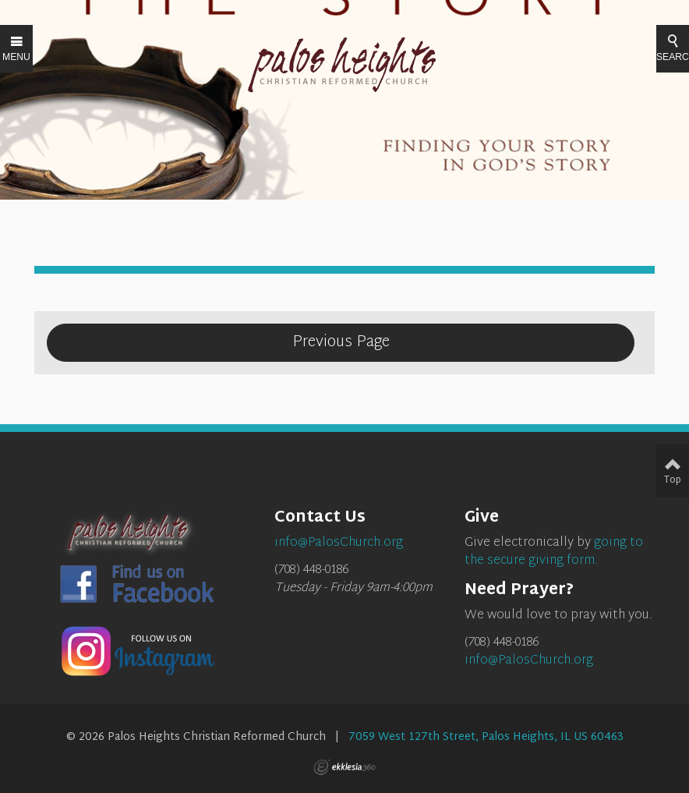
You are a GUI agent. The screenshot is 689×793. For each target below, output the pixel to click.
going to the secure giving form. (554, 552)
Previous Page (341, 342)
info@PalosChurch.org (529, 661)
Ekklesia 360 (344, 767)
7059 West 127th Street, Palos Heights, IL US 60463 (486, 737)
